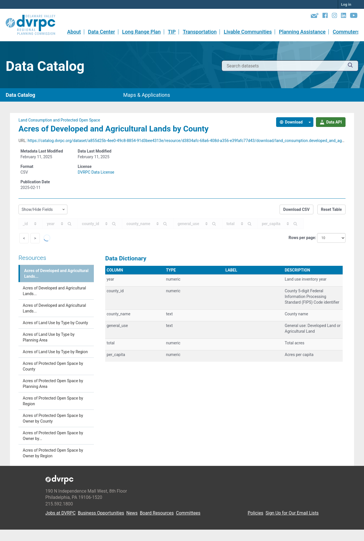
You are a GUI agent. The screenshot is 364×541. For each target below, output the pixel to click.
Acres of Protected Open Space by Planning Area (53, 384)
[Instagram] (334, 16)
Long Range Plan (141, 32)
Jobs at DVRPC (61, 513)
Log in (346, 4)
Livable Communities (248, 32)
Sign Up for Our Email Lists (292, 513)
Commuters (346, 32)
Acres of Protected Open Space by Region (53, 401)
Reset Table (331, 209)
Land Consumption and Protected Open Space (59, 120)
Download (291, 122)
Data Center (101, 32)
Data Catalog (20, 95)
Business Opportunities (101, 513)
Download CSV (296, 209)
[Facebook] (325, 16)
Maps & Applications (146, 95)
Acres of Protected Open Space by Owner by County (53, 418)
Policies (255, 513)
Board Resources (157, 513)
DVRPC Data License (96, 172)
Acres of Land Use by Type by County (55, 322)
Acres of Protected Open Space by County (53, 366)
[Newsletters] (314, 16)
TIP (172, 32)
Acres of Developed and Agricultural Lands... (56, 273)
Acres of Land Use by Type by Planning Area (49, 337)
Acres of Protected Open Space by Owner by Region (53, 453)
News (132, 513)
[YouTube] (353, 16)
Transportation (200, 32)
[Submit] (350, 65)
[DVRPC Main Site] (34, 25)
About (74, 32)
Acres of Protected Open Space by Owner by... (53, 436)
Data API (331, 122)
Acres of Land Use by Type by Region (55, 351)
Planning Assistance (302, 32)
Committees (188, 513)
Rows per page (302, 237)
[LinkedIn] (343, 16)
